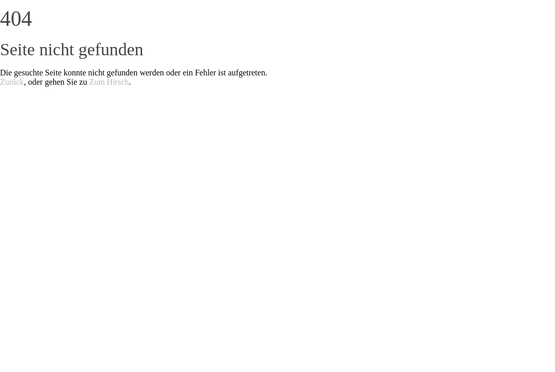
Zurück (12, 82)
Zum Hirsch (109, 82)
